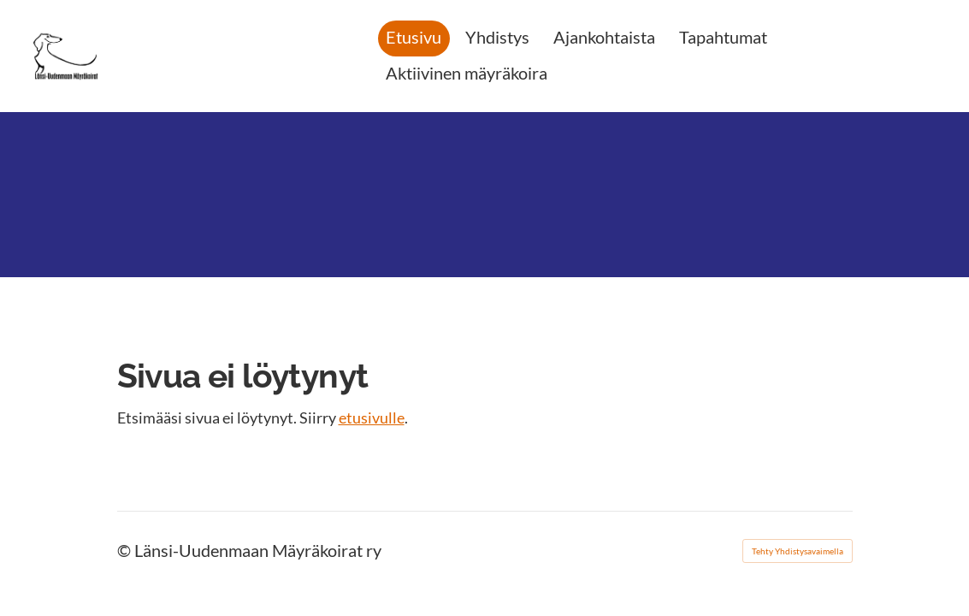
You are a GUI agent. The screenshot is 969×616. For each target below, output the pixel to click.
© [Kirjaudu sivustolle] (125, 550)
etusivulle (372, 417)
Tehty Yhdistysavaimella (797, 551)
